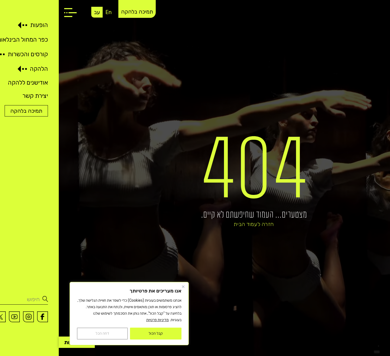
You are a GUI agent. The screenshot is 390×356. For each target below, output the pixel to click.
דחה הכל (43, 333)
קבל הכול (97, 333)
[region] (70, 313)
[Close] (124, 286)
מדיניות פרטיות (98, 320)
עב (38, 12)
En (50, 12)
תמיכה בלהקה (78, 11)
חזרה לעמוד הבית (195, 224)
